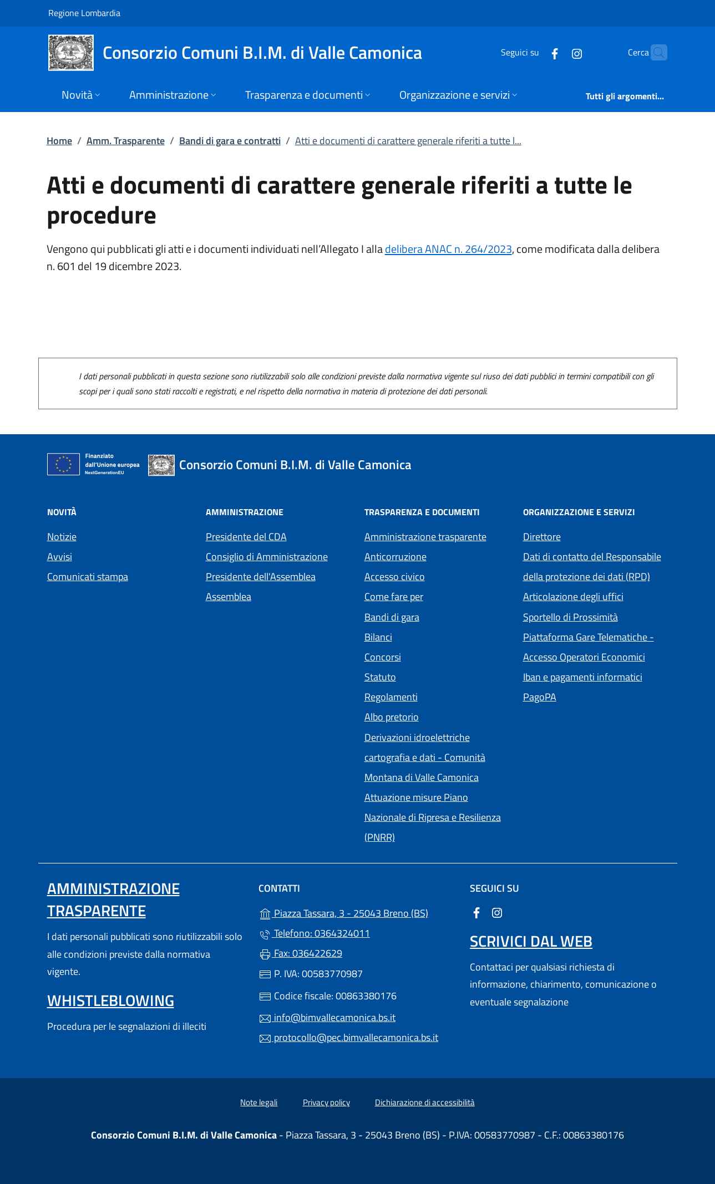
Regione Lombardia (84, 12)
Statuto (380, 676)
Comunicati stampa (87, 576)
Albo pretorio (437, 715)
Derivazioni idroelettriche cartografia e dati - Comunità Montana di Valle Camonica (437, 757)
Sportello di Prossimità (570, 616)
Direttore (542, 536)
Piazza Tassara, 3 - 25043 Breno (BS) (357, 912)
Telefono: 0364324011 (314, 933)
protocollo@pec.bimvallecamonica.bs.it (348, 1037)
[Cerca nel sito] (654, 52)
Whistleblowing (110, 1000)
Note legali (258, 1102)
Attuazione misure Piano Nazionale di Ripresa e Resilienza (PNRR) (432, 817)
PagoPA (590, 695)
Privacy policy (326, 1102)
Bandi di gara (391, 616)
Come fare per (393, 596)
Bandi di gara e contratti (230, 140)
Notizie (62, 536)
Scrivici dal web (531, 941)
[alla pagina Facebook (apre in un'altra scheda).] (533, 52)
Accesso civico (394, 576)
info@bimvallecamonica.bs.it (326, 1017)
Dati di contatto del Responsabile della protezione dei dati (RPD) (592, 566)
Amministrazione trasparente (425, 536)
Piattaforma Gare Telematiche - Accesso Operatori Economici (595, 646)
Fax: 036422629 (300, 953)
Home (59, 140)
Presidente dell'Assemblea (261, 576)
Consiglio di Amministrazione (267, 556)
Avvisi (59, 556)
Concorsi (382, 656)
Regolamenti (391, 696)
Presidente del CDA (246, 536)
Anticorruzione (395, 556)
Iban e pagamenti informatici (582, 676)
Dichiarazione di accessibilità (425, 1102)
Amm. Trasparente (126, 140)
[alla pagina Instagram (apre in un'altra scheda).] (555, 52)
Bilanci (378, 636)
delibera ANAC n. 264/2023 (448, 248)
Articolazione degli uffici (573, 596)
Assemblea (228, 596)
